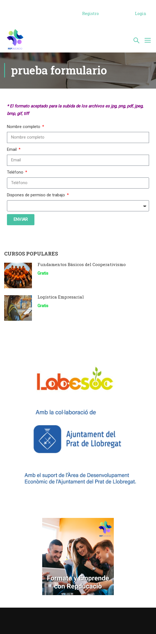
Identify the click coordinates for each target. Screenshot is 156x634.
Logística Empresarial (60, 297)
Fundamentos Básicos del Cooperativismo (81, 265)
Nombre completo (24, 127)
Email (12, 149)
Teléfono (15, 172)
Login (140, 13)
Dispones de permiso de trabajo (36, 195)
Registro (90, 13)
